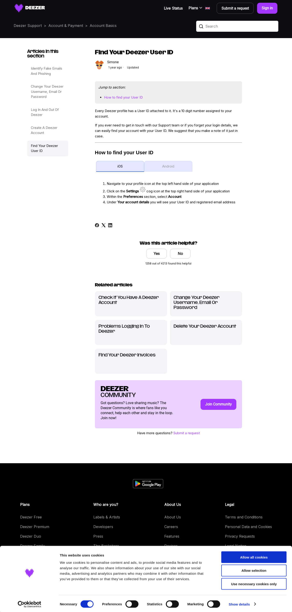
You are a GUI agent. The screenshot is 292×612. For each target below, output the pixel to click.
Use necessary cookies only (254, 583)
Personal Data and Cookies (248, 526)
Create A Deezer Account (44, 130)
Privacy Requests (240, 536)
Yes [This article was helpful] (157, 253)
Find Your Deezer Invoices (127, 355)
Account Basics (103, 25)
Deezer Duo (30, 536)
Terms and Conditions (244, 517)
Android (168, 166)
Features (171, 536)
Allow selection (253, 569)
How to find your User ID (123, 97)
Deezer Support (28, 25)
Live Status (173, 8)
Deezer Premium (34, 526)
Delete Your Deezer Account (205, 326)
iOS (120, 166)
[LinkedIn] (110, 225)
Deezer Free (31, 517)
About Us (172, 517)
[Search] (237, 26)
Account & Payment (65, 25)
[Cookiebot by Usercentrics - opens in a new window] (30, 603)
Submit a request (186, 433)
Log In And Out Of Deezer (45, 112)
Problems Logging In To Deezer (124, 328)
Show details (239, 603)
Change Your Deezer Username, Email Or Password (47, 91)
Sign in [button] (267, 8)
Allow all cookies (254, 556)
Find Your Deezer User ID (44, 148)
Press (98, 536)
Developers (103, 526)
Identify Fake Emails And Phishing (46, 71)
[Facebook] (97, 225)
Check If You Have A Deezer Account (129, 300)
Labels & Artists (106, 517)
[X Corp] (104, 225)
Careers (171, 526)
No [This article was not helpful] (180, 253)
